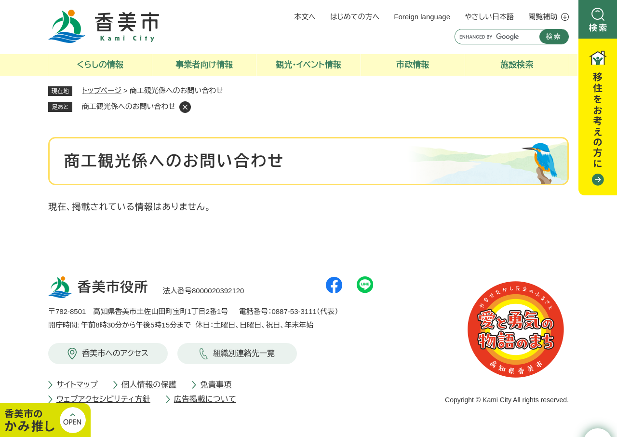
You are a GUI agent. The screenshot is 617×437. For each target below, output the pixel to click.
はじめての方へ (354, 17)
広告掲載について (205, 399)
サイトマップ (77, 385)
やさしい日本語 (489, 17)
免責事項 (215, 385)
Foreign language (422, 17)
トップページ (101, 90)
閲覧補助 (542, 17)
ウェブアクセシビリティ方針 (103, 399)
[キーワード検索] (495, 36)
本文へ (305, 17)
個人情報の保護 (148, 385)
